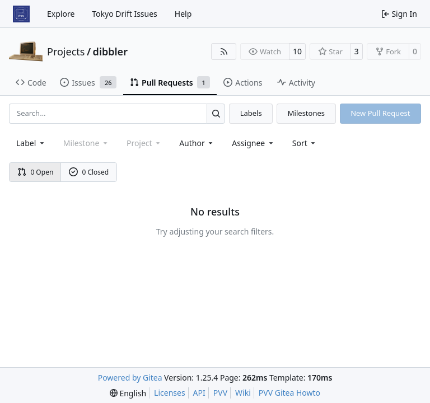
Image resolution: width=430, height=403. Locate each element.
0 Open (35, 172)
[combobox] (31, 143)
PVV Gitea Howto (289, 392)
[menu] (305, 143)
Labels (251, 113)
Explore (60, 13)
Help (183, 13)
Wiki (243, 392)
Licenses (169, 392)
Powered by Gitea (130, 377)
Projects (66, 51)
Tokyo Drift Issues (124, 13)
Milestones (306, 113)
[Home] (21, 14)
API (199, 392)
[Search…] (216, 113)
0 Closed (89, 172)
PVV (220, 392)
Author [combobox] (196, 143)
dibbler (110, 51)
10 (297, 51)
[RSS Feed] (224, 51)
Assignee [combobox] (253, 143)
